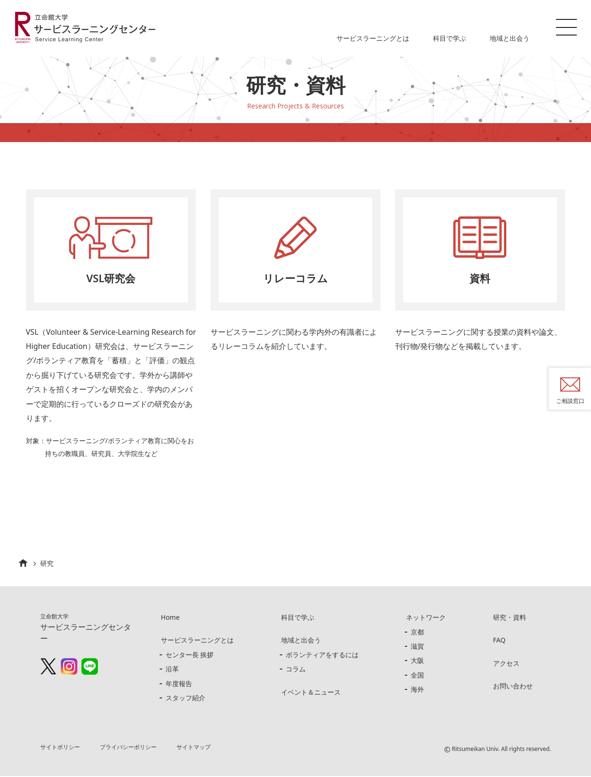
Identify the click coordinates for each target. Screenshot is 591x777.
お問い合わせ (513, 686)
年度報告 (179, 684)
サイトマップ (194, 748)
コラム (296, 669)
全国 (417, 675)
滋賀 (417, 647)
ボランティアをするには (322, 655)
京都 (417, 632)
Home (170, 618)
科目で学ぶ (449, 38)
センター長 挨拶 (190, 655)
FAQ (499, 641)
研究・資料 (509, 618)
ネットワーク (426, 618)
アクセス (506, 664)
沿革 (172, 669)
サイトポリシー (60, 748)
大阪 (417, 661)
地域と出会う (509, 38)
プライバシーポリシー (128, 748)
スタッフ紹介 (185, 698)
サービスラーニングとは (372, 38)
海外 (417, 690)
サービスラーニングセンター (85, 628)
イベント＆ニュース (311, 692)
